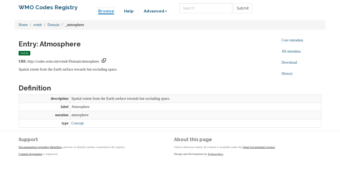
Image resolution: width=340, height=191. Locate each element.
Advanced (155, 11)
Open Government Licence (259, 147)
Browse (106, 11)
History (287, 74)
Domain (54, 25)
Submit (243, 8)
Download (289, 62)
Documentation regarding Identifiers (40, 147)
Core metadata (292, 40)
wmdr (37, 25)
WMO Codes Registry (48, 7)
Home (23, 25)
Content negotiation (30, 153)
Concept (77, 123)
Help (129, 11)
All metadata (291, 51)
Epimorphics (215, 153)
